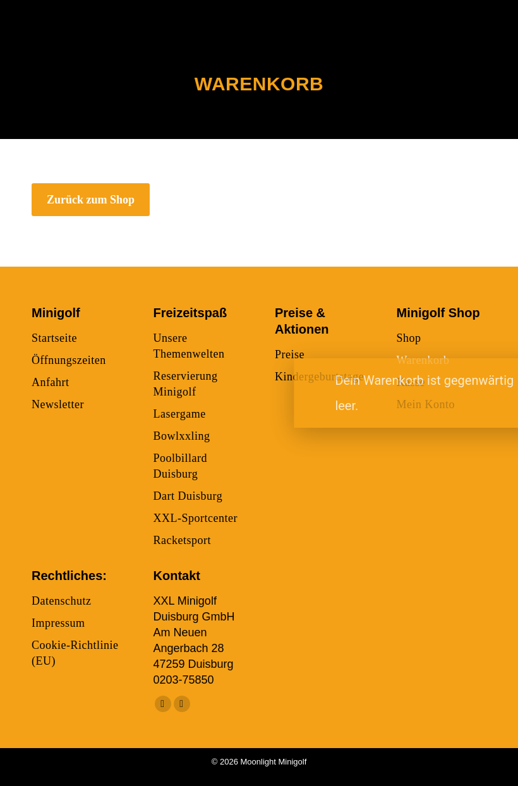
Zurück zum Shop (91, 199)
